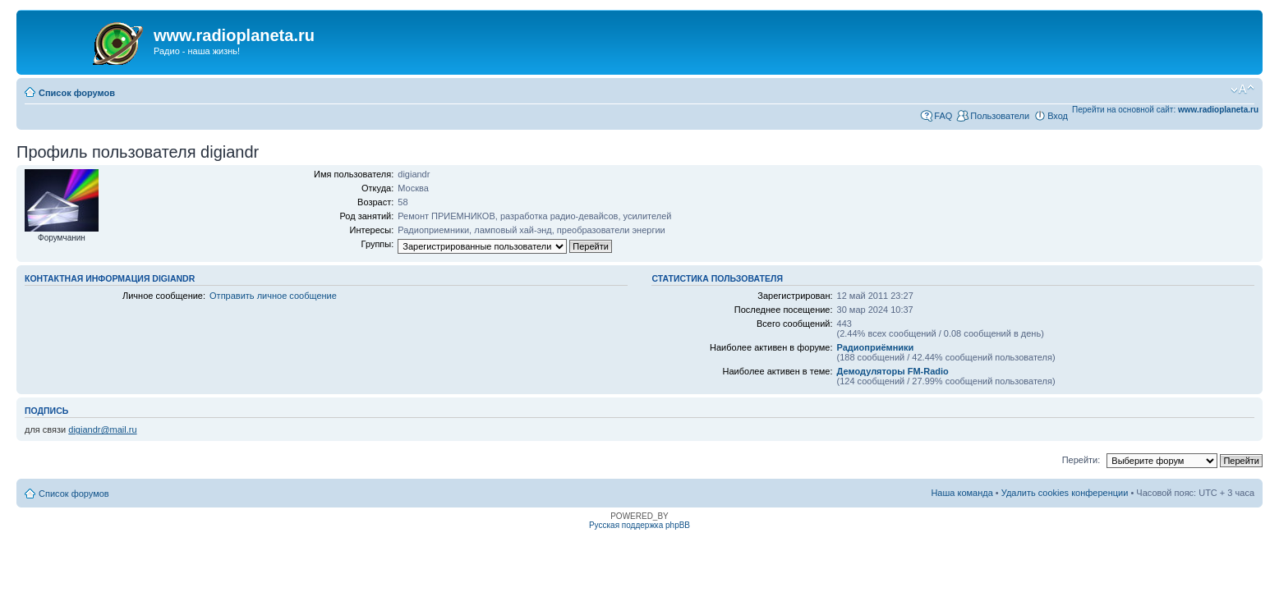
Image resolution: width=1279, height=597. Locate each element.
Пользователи (999, 116)
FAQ (943, 116)
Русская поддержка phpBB (639, 525)
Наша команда (961, 493)
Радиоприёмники (875, 347)
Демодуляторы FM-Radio (893, 371)
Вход (1057, 116)
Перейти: (1081, 460)
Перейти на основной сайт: (1165, 109)
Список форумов (77, 93)
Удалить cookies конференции (1065, 493)
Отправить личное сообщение (273, 296)
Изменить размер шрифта (1242, 89)
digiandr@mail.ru (102, 429)
